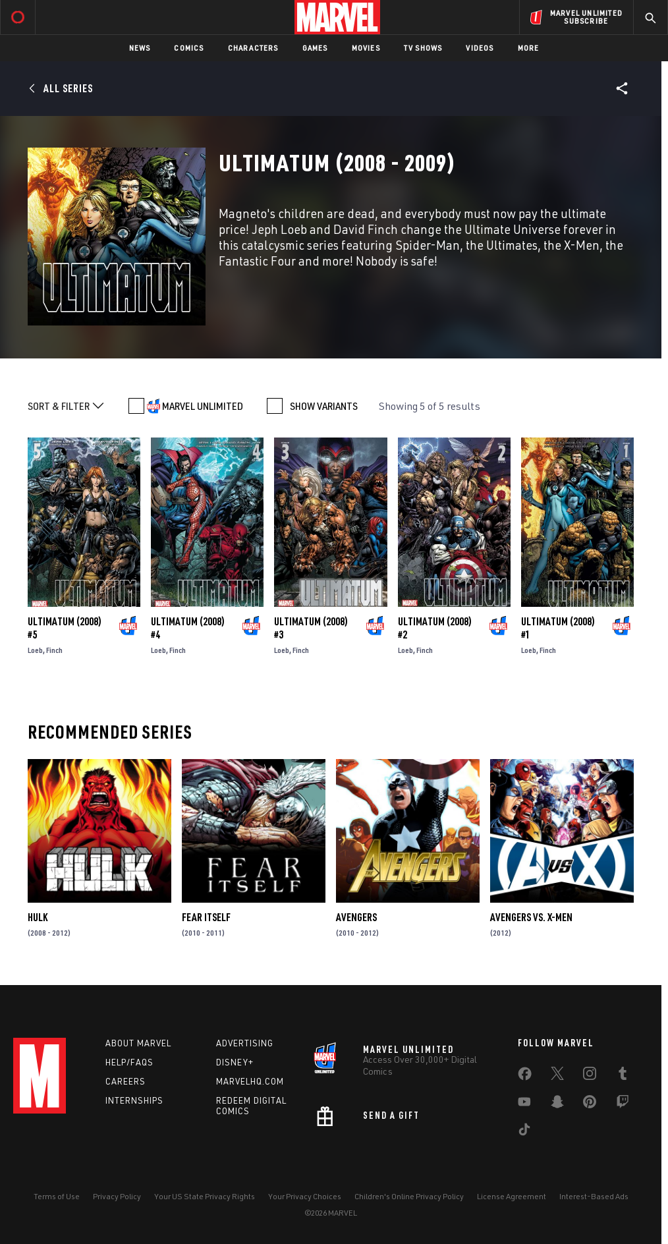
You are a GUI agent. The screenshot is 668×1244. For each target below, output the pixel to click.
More (529, 48)
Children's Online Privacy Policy (409, 1196)
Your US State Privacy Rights (204, 1196)
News (140, 48)
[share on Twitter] (557, 1076)
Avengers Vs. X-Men (531, 917)
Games (315, 48)
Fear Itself (206, 917)
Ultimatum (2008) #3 (311, 628)
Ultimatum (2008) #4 (188, 628)
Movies (366, 48)
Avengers (356, 917)
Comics (189, 48)
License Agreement (511, 1196)
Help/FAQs (129, 1062)
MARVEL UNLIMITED (202, 405)
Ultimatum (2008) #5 (64, 628)
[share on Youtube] (524, 1104)
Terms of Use (57, 1196)
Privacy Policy (117, 1196)
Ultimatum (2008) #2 (435, 628)
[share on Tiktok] (524, 1132)
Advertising (244, 1043)
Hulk (37, 917)
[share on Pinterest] (589, 1104)
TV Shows (423, 48)
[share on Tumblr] (622, 1076)
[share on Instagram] (589, 1076)
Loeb (35, 650)
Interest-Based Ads (593, 1196)
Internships (134, 1100)
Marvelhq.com (250, 1081)
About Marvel (138, 1043)
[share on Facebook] (525, 1076)
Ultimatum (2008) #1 (558, 628)
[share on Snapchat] (557, 1104)
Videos (479, 48)
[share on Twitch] (622, 1104)
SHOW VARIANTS (324, 405)
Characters (253, 48)
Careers (125, 1081)
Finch (54, 650)
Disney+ (235, 1062)
